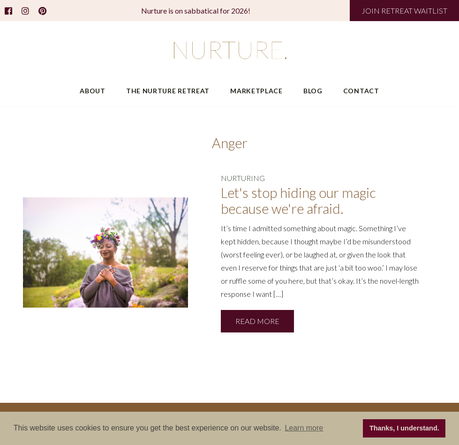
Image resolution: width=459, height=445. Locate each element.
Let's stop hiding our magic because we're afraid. (298, 201)
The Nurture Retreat (168, 91)
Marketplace (256, 91)
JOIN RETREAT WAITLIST (404, 10)
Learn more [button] (304, 428)
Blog (313, 91)
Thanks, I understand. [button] (404, 428)
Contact (361, 91)
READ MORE (257, 321)
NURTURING (243, 177)
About (92, 91)
